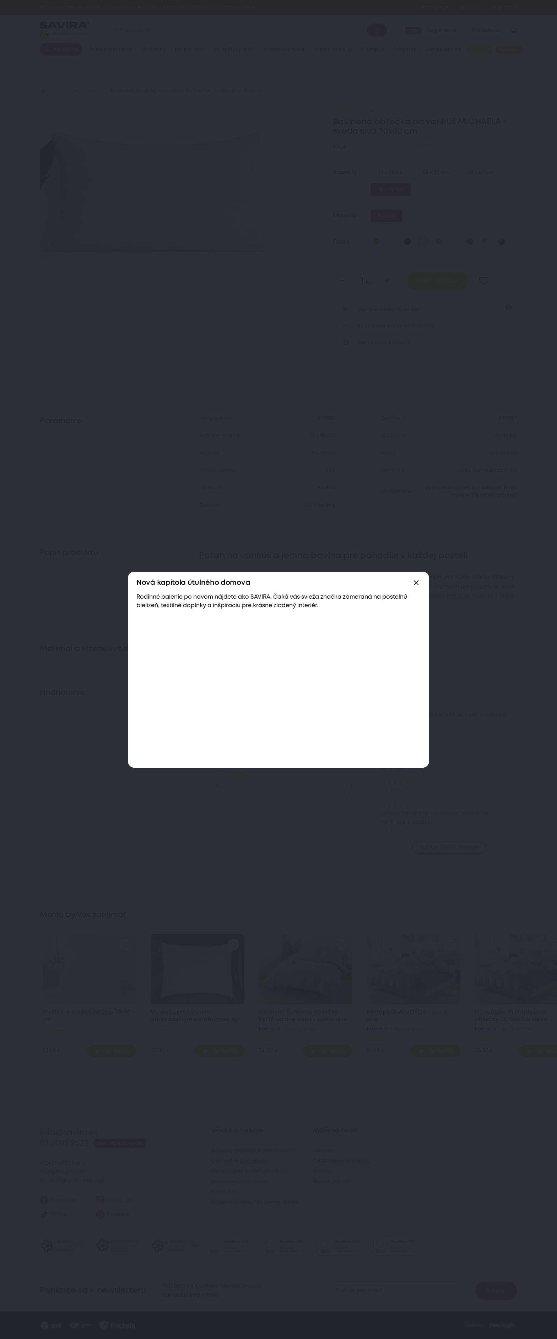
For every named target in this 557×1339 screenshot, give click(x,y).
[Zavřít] (416, 583)
